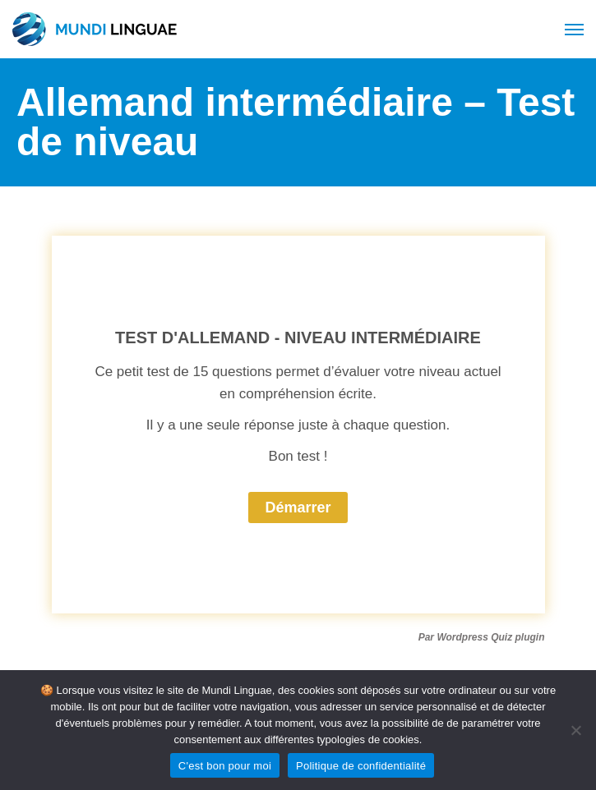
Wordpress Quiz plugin (490, 637)
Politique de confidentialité (361, 766)
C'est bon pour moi (224, 766)
